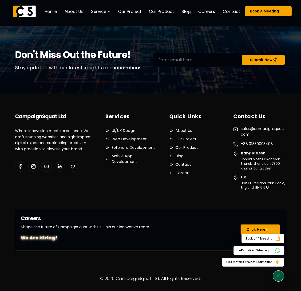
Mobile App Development (124, 158)
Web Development (129, 139)
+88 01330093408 (257, 143)
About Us (73, 11)
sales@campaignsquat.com (262, 131)
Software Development (133, 147)
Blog (186, 11)
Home (50, 11)
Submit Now (263, 59)
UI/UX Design (123, 130)
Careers (206, 11)
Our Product (161, 11)
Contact (231, 11)
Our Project (129, 11)
